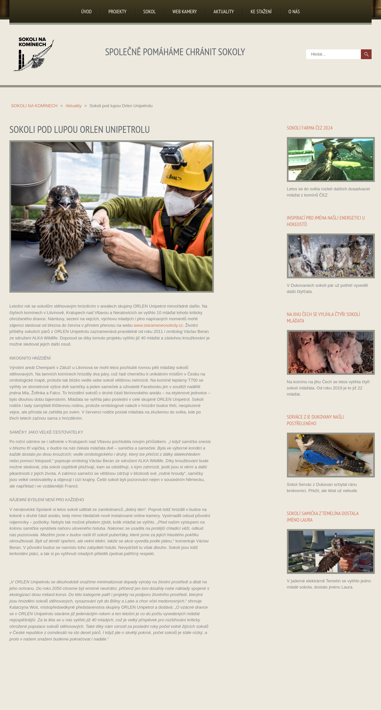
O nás (294, 11)
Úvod (86, 11)
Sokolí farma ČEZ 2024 (310, 127)
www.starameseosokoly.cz (158, 325)
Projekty (117, 11)
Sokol (149, 11)
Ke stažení (261, 11)
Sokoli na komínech (35, 105)
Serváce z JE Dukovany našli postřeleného (315, 419)
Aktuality (224, 11)
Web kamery (185, 11)
